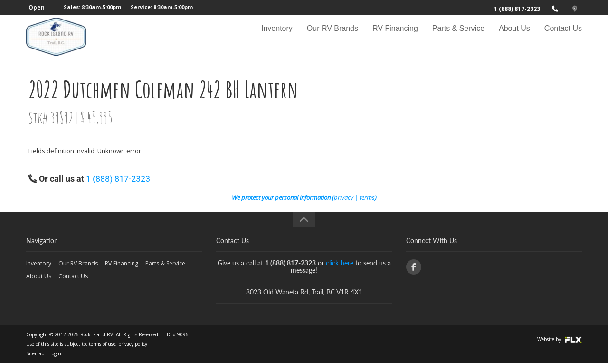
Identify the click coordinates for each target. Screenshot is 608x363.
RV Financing (395, 36)
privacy (343, 197)
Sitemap (35, 353)
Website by (559, 339)
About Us (514, 36)
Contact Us (563, 36)
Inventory (277, 36)
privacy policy (132, 344)
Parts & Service (458, 36)
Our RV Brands (332, 36)
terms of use (102, 344)
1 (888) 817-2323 (517, 9)
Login (55, 353)
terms (367, 197)
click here (339, 263)
